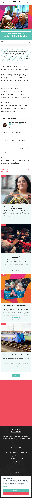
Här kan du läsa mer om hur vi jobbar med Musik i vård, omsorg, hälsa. (15, 170)
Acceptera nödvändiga (16, 493)
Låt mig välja (5, 486)
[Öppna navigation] (30, 2)
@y (16, 459)
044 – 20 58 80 (16, 448)
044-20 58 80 (16, 458)
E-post (9, 127)
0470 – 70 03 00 (16, 474)
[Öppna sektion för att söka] (27, 2)
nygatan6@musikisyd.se (16, 475)
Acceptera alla (16, 490)
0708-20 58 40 (11, 126)
